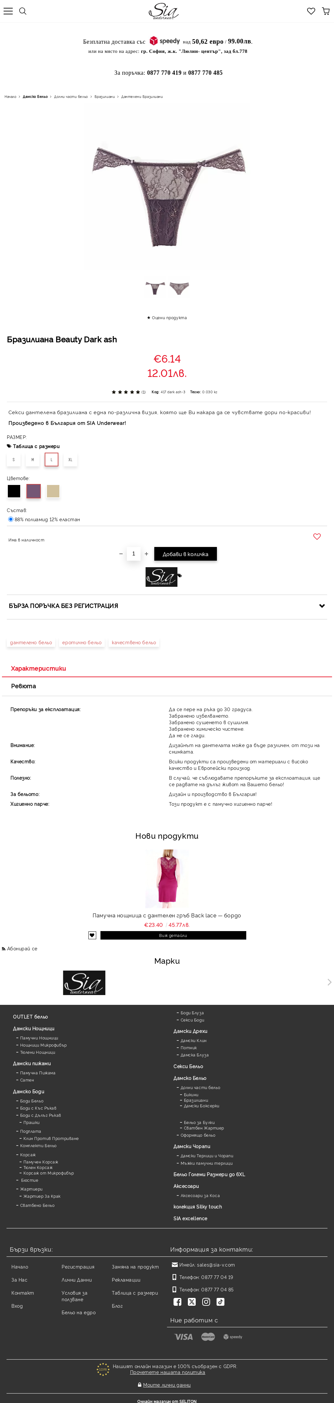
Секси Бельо (188, 1066)
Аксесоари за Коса (200, 1195)
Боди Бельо (32, 1100)
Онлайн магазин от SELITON (167, 1397)
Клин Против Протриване (51, 1138)
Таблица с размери (36, 446)
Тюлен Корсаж (38, 1167)
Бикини (191, 1094)
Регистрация (78, 1266)
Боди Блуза (192, 1012)
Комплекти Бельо (38, 1145)
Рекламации (126, 1279)
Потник (189, 1047)
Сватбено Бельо (37, 1205)
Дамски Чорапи (192, 1146)
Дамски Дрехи (190, 1031)
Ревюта (23, 686)
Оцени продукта (169, 317)
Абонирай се (22, 948)
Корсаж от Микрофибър (48, 1173)
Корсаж (28, 1154)
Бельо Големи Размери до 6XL (209, 1174)
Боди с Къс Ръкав (38, 1108)
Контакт (22, 1292)
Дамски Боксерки (202, 1105)
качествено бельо (134, 642)
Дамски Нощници (33, 1028)
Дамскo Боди (28, 1091)
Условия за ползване (75, 1295)
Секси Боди (193, 1019)
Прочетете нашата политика (167, 1372)
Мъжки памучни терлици (207, 1163)
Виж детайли (173, 935)
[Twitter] (193, 1302)
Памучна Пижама (38, 1072)
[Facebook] (179, 1302)
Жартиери (31, 1189)
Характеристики (38, 668)
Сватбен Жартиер (204, 1127)
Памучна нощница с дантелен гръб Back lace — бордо (167, 915)
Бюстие (29, 1180)
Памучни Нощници (39, 1037)
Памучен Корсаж (40, 1161)
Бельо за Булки (199, 1122)
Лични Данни (77, 1279)
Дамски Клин (194, 1040)
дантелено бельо (31, 642)
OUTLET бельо (30, 1016)
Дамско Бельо (35, 96)
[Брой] (134, 554)
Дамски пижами (32, 1063)
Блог (117, 1305)
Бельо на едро (79, 1312)
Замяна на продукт (135, 1266)
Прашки (31, 1122)
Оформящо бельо (198, 1135)
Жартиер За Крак (42, 1196)
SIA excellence (190, 1218)
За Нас (19, 1279)
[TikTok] (222, 1302)
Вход (17, 1305)
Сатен (27, 1080)
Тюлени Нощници (37, 1052)
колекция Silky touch (198, 1206)
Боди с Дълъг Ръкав (40, 1115)
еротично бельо (81, 642)
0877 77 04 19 (217, 1277)
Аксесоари (186, 1186)
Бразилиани (105, 96)
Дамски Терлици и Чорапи (207, 1155)
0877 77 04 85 (217, 1289)
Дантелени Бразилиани (142, 96)
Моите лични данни (167, 1382)
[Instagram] (207, 1302)
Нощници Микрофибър (43, 1045)
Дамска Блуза (195, 1054)
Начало (10, 96)
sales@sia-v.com (216, 1264)
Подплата (30, 1131)
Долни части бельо (71, 96)
